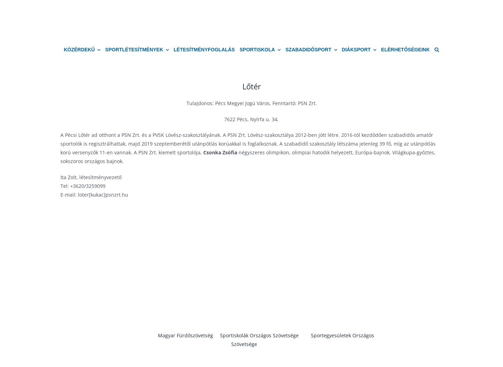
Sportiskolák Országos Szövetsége (259, 335)
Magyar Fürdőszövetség (185, 335)
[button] (437, 49)
